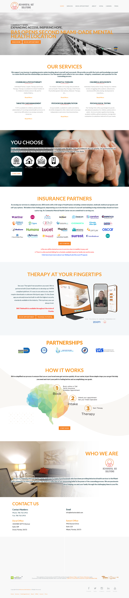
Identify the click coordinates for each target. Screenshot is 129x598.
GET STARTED (64, 243)
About (32, 594)
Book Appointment (25, 594)
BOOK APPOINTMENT (31, 42)
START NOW (64, 428)
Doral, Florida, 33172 (19, 530)
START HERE (16, 173)
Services (17, 594)
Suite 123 (69, 527)
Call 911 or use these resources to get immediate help (82, 578)
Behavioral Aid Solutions (25, 589)
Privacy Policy (73, 577)
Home (12, 594)
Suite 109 (15, 527)
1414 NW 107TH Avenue (21, 524)
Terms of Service (84, 577)
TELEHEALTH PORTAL (44, 317)
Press (46, 594)
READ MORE (16, 42)
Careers (41, 594)
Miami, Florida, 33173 (73, 529)
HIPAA (36, 594)
